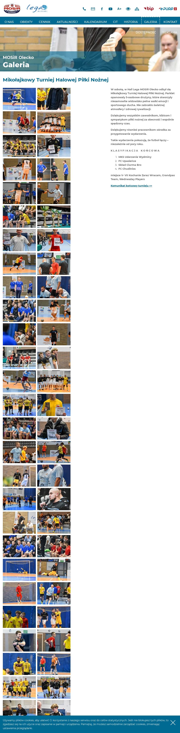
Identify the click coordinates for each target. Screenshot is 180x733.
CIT (115, 22)
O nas (9, 22)
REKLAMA (169, 32)
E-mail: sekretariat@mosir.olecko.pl (145, 703)
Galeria (150, 22)
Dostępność (146, 32)
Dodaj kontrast (128, 9)
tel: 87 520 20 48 (132, 695)
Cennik (44, 22)
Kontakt (170, 22)
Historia (131, 22)
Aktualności (67, 22)
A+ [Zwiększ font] (119, 9)
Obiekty (26, 22)
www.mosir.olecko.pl (135, 706)
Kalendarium (95, 22)
